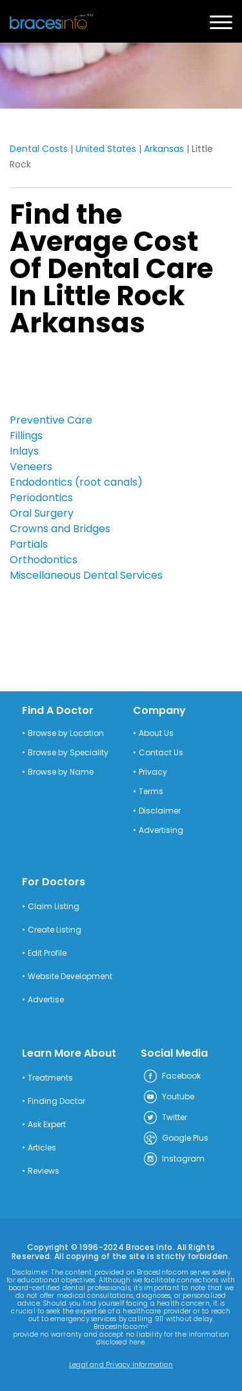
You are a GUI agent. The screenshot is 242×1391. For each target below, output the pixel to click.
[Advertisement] (74, 379)
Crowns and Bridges (60, 528)
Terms (151, 791)
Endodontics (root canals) (76, 482)
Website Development (70, 976)
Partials (29, 544)
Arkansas (164, 148)
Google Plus (175, 1139)
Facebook (172, 1077)
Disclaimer (160, 810)
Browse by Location (66, 733)
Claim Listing (53, 906)
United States (106, 148)
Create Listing (54, 929)
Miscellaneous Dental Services (86, 575)
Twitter (165, 1118)
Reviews (43, 1171)
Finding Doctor (56, 1101)
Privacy (153, 772)
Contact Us (161, 752)
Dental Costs (39, 148)
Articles (42, 1147)
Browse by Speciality (68, 752)
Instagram (174, 1159)
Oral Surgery (42, 513)
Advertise (46, 999)
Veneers (31, 466)
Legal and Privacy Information (121, 1365)
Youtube (168, 1097)
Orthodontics (43, 559)
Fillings (26, 435)
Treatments (50, 1078)
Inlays (24, 451)
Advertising (161, 830)
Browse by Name (61, 772)
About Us (156, 733)
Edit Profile (47, 953)
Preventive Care (51, 420)
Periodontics (41, 497)
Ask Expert (47, 1124)
